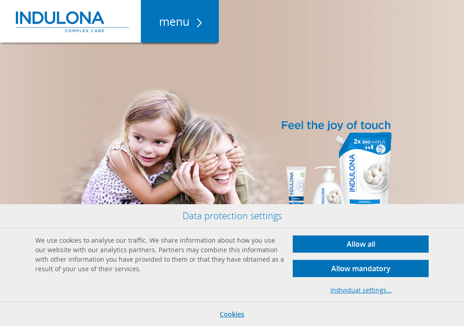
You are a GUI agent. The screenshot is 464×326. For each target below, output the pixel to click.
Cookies (232, 314)
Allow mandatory (361, 268)
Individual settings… (361, 290)
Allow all (361, 244)
